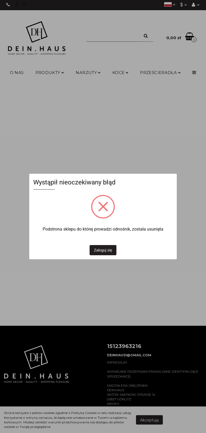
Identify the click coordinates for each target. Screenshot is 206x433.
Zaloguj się (103, 250)
